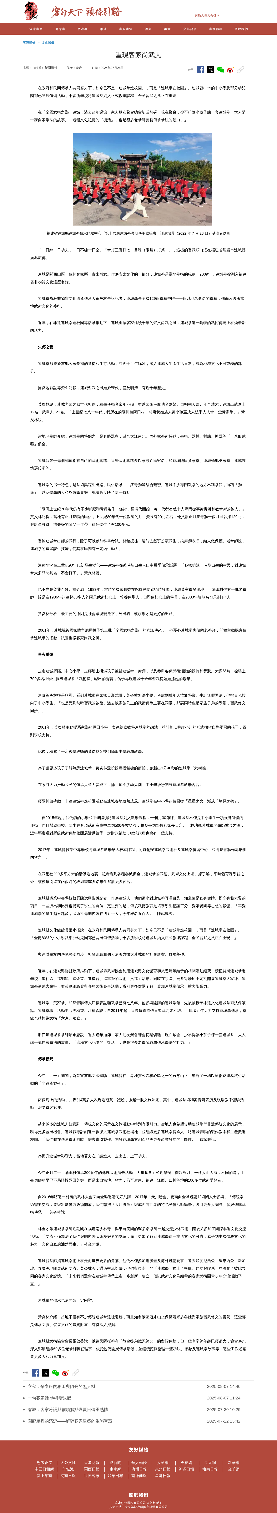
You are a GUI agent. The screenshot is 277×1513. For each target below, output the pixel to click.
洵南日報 (69, 1476)
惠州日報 (164, 1469)
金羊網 (236, 1469)
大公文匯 (69, 1462)
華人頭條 (140, 1462)
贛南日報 (211, 1469)
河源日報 (187, 1469)
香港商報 (93, 1462)
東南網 (117, 1469)
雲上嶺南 (45, 1476)
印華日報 (116, 1476)
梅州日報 (140, 1469)
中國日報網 (44, 1469)
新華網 (236, 1462)
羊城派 (70, 1469)
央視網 (188, 1462)
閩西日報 (93, 1469)
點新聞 (117, 1462)
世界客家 (93, 1476)
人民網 (165, 1462)
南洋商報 (140, 1476)
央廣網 (212, 1462)
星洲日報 (162, 1476)
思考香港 (45, 1462)
